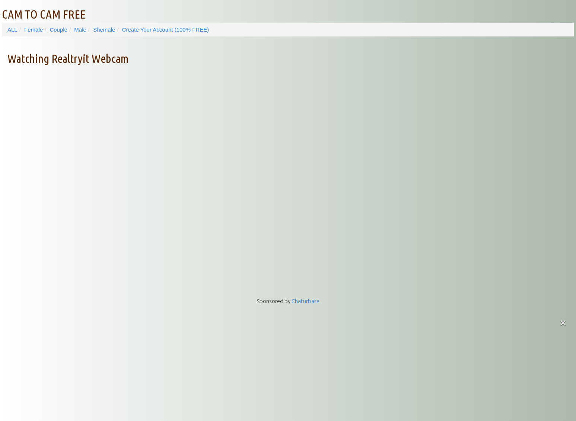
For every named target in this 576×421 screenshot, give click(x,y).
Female (33, 29)
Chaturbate (305, 301)
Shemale (104, 29)
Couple (58, 29)
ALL (12, 29)
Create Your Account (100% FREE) (165, 29)
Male (80, 29)
